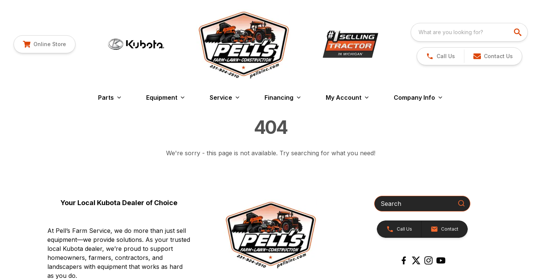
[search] (518, 32)
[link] (44, 44)
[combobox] (469, 32)
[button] (493, 56)
